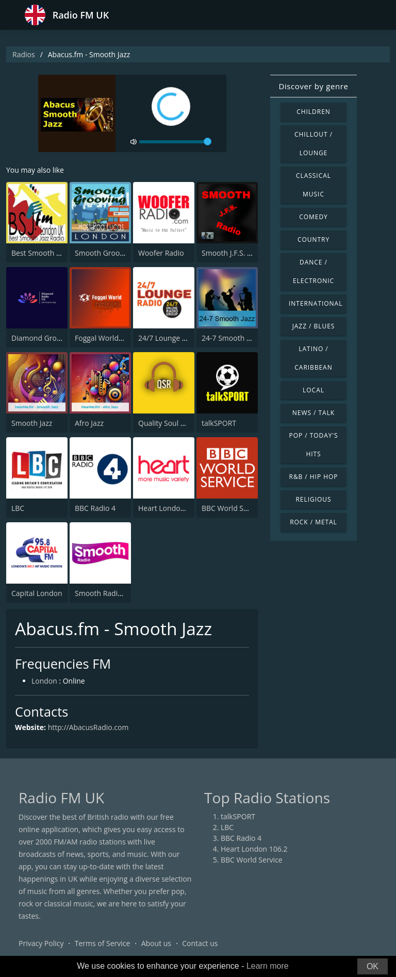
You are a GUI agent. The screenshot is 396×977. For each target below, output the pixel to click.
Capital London (36, 593)
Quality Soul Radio (169, 423)
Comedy (313, 216)
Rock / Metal (313, 522)
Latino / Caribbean (313, 358)
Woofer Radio (161, 253)
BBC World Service (232, 508)
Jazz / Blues (313, 326)
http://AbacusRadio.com (88, 727)
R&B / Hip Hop (313, 476)
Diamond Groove (40, 338)
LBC (17, 508)
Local (313, 390)
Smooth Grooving (104, 253)
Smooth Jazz (31, 423)
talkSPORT (219, 423)
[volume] (175, 141)
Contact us (200, 943)
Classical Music (313, 184)
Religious (313, 499)
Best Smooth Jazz (40, 253)
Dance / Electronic (313, 271)
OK (372, 966)
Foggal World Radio (107, 338)
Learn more (267, 966)
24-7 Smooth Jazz (230, 338)
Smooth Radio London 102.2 (122, 593)
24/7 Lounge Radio (169, 338)
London (44, 681)
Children (313, 111)
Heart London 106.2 (171, 508)
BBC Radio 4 (95, 508)
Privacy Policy (41, 943)
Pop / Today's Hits (313, 444)
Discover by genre (313, 86)
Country (313, 239)
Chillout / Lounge (313, 143)
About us (156, 943)
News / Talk (313, 412)
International (315, 303)
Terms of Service (102, 943)
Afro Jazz (89, 423)
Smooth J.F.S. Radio (234, 253)
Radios (23, 54)
